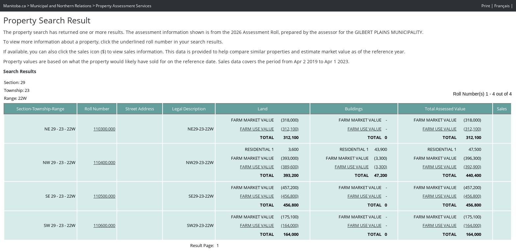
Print (485, 5)
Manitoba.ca (14, 5)
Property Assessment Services (123, 5)
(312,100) (289, 129)
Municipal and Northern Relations (60, 5)
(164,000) (289, 225)
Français (502, 5)
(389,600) (289, 167)
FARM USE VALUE (257, 129)
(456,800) (289, 196)
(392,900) (472, 167)
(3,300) (380, 167)
